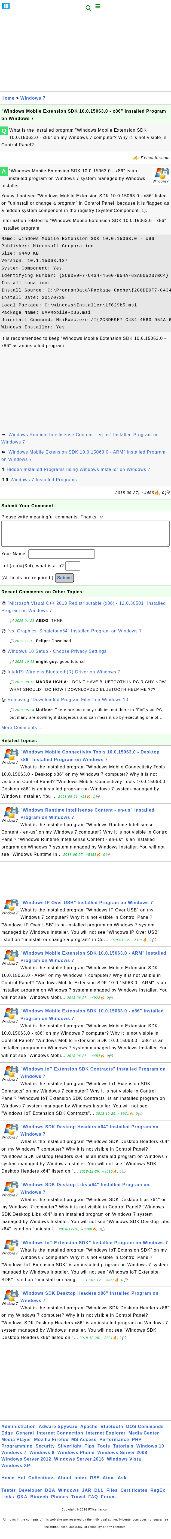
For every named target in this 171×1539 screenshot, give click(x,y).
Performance (114, 1445)
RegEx (157, 1495)
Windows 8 (41, 1458)
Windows (68, 1495)
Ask (122, 1483)
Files (112, 1495)
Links (7, 1502)
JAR (86, 1495)
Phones (59, 1502)
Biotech (39, 1502)
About (65, 1483)
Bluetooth (111, 1432)
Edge (7, 1438)
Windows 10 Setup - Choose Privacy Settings (57, 656)
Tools (103, 1451)
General (25, 1438)
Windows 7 (32, 98)
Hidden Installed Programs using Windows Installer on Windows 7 (78, 469)
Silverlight (70, 1451)
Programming (17, 1451)
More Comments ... (22, 733)
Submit (64, 583)
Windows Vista (124, 1464)
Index (80, 1483)
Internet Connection (60, 1438)
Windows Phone (75, 1458)
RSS (95, 1483)
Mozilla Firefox (51, 1445)
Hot (21, 1483)
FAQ (93, 1502)
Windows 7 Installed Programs (43, 479)
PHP (137, 1445)
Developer (30, 1495)
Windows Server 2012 (26, 1464)
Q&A (22, 1502)
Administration (18, 1432)
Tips (90, 1451)
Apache (89, 1432)
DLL (98, 1495)
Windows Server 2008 (122, 1458)
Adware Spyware (58, 1432)
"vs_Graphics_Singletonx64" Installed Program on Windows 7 (75, 636)
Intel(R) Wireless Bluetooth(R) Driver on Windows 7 (64, 677)
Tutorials (123, 1451)
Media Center (144, 1438)
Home (7, 98)
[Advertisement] (85, 53)
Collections (41, 1483)
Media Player (16, 1445)
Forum (108, 1502)
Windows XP (15, 1471)
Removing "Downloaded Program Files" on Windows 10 (68, 705)
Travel (78, 1502)
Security (45, 1451)
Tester (8, 1495)
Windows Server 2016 (79, 1464)
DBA (50, 1495)
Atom (109, 1483)
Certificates (134, 1495)
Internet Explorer (106, 1438)
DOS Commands (145, 1432)
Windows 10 (150, 1451)
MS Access (84, 1445)
